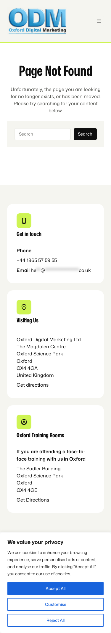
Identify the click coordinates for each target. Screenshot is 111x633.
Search (85, 134)
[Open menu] (99, 21)
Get (21, 384)
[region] (55, 582)
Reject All (55, 620)
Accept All (55, 588)
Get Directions (33, 499)
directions (37, 384)
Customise (55, 604)
